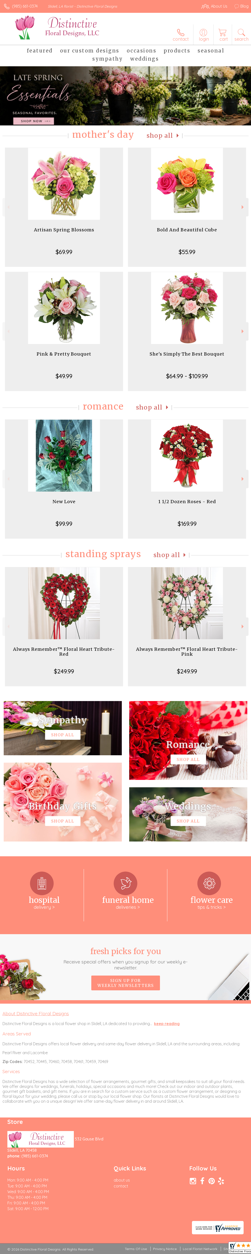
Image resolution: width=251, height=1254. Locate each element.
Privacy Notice (165, 1249)
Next (243, 207)
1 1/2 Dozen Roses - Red (187, 501)
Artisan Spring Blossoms (64, 230)
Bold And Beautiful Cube (187, 230)
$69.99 (64, 252)
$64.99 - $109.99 (187, 376)
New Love (64, 501)
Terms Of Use (136, 1249)
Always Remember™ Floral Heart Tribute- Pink (187, 651)
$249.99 (64, 671)
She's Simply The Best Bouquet (187, 354)
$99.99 (64, 523)
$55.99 (187, 252)
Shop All (160, 135)
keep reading (167, 1023)
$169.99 (187, 523)
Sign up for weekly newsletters (125, 983)
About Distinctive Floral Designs (35, 1013)
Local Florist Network (200, 1249)
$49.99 (64, 376)
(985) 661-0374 (25, 6)
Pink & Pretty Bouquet (64, 354)
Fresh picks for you (125, 958)
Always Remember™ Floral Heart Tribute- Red (64, 651)
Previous (7, 207)
